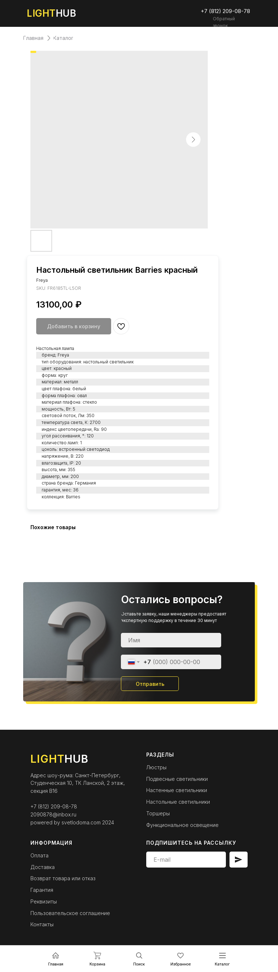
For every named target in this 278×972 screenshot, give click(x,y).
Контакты (42, 924)
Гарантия (41, 890)
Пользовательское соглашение (70, 913)
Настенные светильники (176, 790)
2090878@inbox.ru (53, 814)
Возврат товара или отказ (63, 878)
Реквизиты (43, 901)
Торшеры (158, 813)
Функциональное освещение (182, 825)
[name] (171, 640)
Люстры (156, 767)
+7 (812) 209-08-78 (53, 806)
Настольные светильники (178, 802)
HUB (51, 13)
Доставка (42, 867)
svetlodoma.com (81, 822)
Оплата (39, 855)
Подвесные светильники (177, 779)
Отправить (150, 684)
